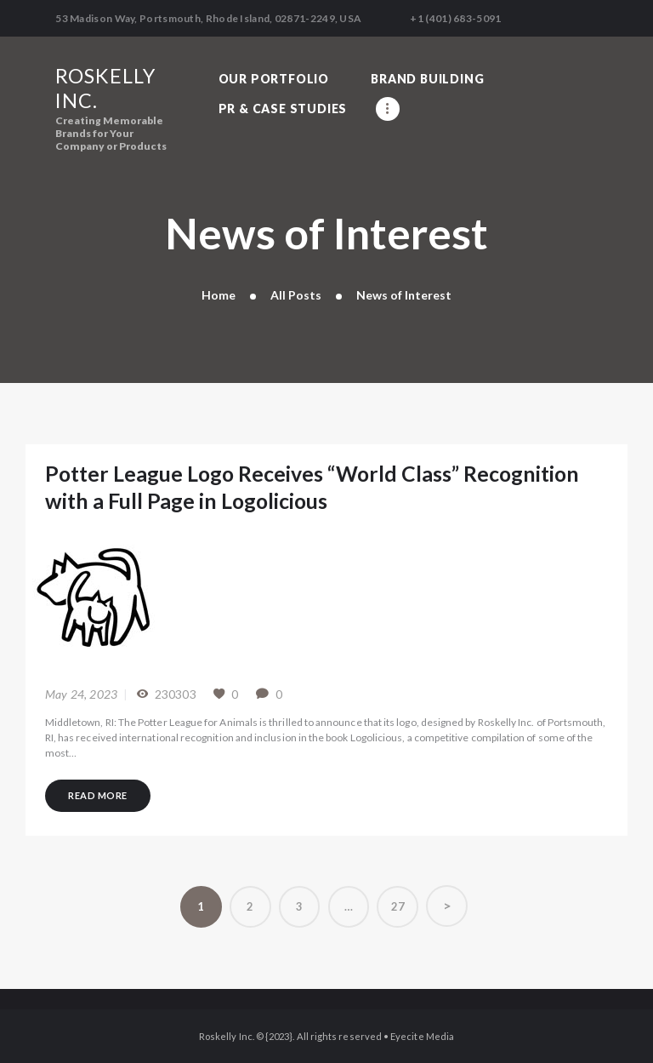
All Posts (295, 295)
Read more (98, 794)
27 (405, 900)
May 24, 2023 (81, 694)
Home (219, 295)
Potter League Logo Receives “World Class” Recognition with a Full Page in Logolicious (312, 487)
